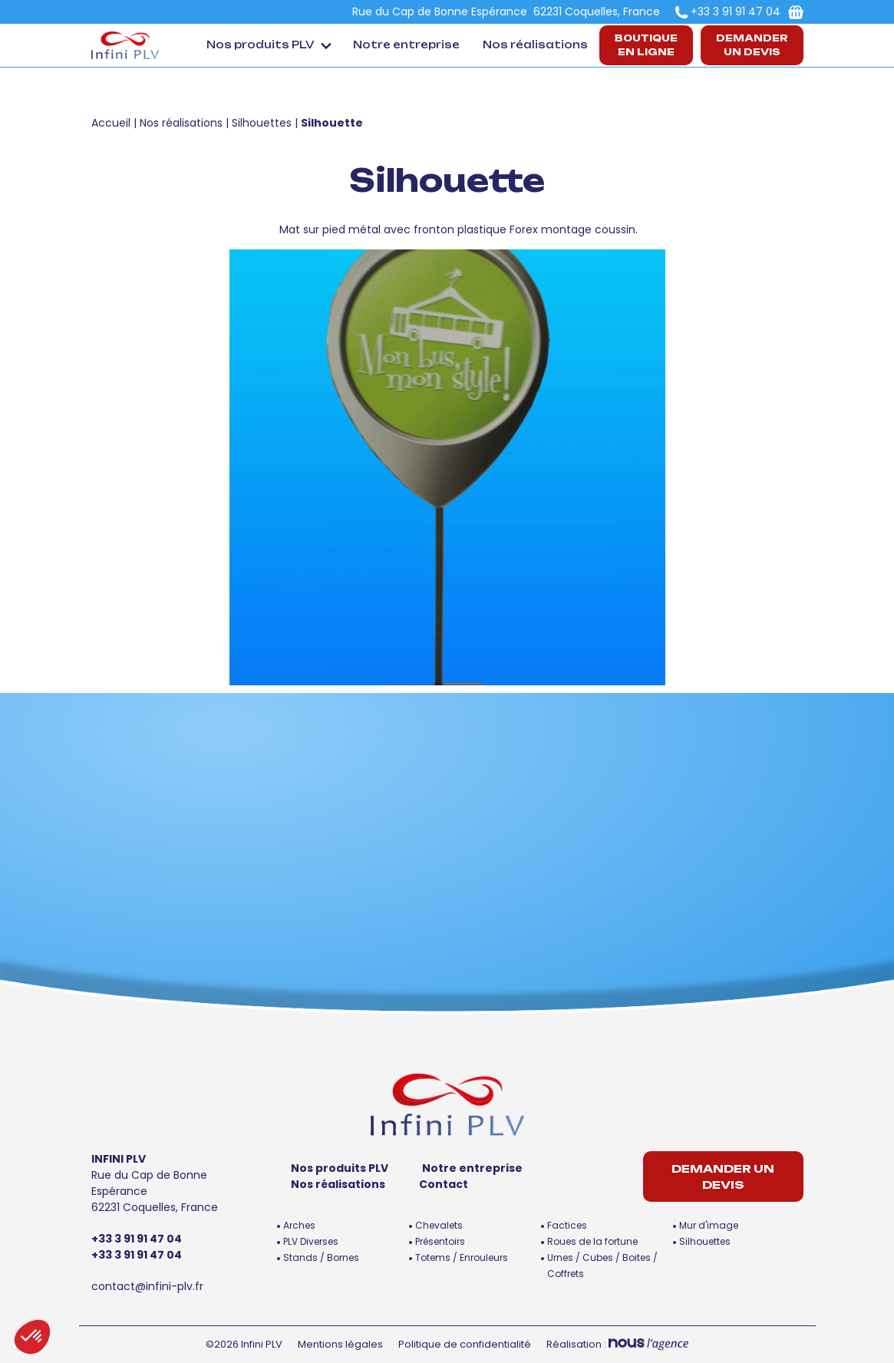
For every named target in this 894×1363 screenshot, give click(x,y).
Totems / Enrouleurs (461, 1257)
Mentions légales (340, 1344)
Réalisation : (617, 1344)
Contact (443, 1184)
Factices (567, 1225)
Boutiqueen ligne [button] (646, 45)
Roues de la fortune (592, 1241)
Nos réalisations (535, 44)
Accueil (110, 122)
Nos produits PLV (260, 44)
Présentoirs (440, 1241)
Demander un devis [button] (752, 45)
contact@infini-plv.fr (147, 1286)
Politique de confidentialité (464, 1344)
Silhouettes (262, 122)
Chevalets (439, 1225)
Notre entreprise (406, 44)
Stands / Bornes (321, 1257)
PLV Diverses (310, 1241)
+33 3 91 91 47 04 (735, 11)
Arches (299, 1225)
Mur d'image (708, 1225)
